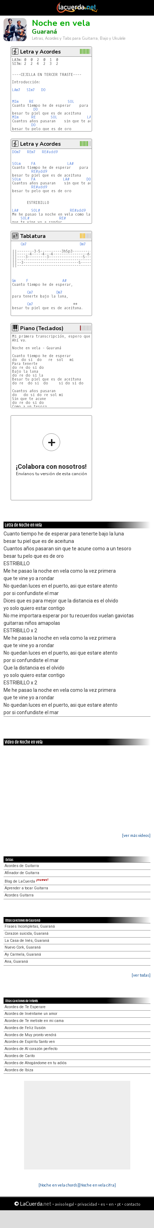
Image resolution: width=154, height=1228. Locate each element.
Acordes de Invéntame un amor (31, 1013)
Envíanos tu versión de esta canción (51, 454)
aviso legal (64, 1204)
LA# (70, 163)
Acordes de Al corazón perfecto (31, 1048)
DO (43, 90)
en (111, 1204)
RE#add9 (50, 152)
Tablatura (33, 236)
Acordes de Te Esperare (25, 1007)
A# (64, 280)
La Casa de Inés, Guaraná (27, 940)
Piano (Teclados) (41, 328)
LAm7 (16, 90)
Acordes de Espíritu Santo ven (30, 1041)
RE (31, 101)
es (103, 1204)
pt (119, 1204)
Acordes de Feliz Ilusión (25, 1028)
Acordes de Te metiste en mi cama (34, 1020)
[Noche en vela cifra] (97, 1185)
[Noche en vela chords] (59, 1185)
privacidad (87, 1204)
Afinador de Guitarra (22, 873)
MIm (15, 101)
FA (33, 163)
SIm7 (31, 90)
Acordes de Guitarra (22, 865)
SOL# (35, 210)
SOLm (16, 163)
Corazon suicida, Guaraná (27, 933)
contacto (132, 1204)
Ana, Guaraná (16, 961)
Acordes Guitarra (19, 895)
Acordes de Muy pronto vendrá (30, 1035)
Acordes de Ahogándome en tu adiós (36, 1063)
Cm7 (24, 244)
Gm (14, 280)
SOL (71, 101)
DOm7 (16, 152)
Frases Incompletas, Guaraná (30, 926)
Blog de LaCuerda (27, 881)
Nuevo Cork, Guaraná (23, 947)
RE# (62, 218)
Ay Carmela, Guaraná (23, 954)
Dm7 (83, 244)
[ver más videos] (136, 835)
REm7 (31, 152)
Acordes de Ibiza (19, 1070)
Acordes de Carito (20, 1056)
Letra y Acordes (40, 51)
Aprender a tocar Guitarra (26, 888)
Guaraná (44, 31)
